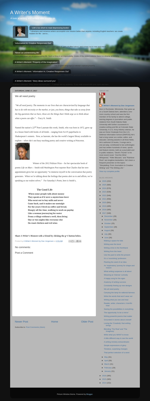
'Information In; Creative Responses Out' (33, 43)
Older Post (87, 321)
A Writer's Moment (30, 12)
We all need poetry (111, 289)
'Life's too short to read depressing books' (50, 28)
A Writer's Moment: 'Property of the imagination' (36, 62)
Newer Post (21, 321)
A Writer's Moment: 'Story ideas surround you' (35, 81)
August (107, 230)
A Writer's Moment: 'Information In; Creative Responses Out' (42, 71)
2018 (104, 210)
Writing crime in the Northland (116, 248)
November (108, 220)
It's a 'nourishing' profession (115, 258)
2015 (104, 379)
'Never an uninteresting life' (27, 52)
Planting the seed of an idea (115, 262)
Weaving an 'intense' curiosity (116, 275)
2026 (104, 181)
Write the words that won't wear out (118, 296)
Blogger (89, 394)
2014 (104, 383)
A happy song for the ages (114, 278)
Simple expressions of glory (115, 345)
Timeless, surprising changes (115, 349)
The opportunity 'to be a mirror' (116, 313)
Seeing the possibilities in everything (118, 309)
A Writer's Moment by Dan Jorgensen (118, 106)
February (108, 368)
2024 (104, 188)
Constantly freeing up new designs (118, 286)
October (107, 223)
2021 (104, 199)
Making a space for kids (113, 241)
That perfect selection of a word (116, 353)
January (107, 371)
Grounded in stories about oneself (117, 320)
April (106, 361)
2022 (104, 195)
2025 (104, 185)
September (109, 227)
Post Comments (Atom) (35, 327)
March (107, 364)
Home (54, 321)
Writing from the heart (112, 251)
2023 (104, 192)
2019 (104, 206)
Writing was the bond (112, 244)
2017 (104, 213)
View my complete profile (109, 171)
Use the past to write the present (117, 255)
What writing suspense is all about (117, 271)
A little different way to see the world (118, 338)
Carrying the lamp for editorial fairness (119, 293)
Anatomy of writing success (115, 282)
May (106, 357)
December (108, 216)
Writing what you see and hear (116, 300)
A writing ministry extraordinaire (116, 342)
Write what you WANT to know (116, 335)
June (106, 238)
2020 (104, 202)
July (106, 234)
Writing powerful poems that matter (118, 316)
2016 (104, 376)
